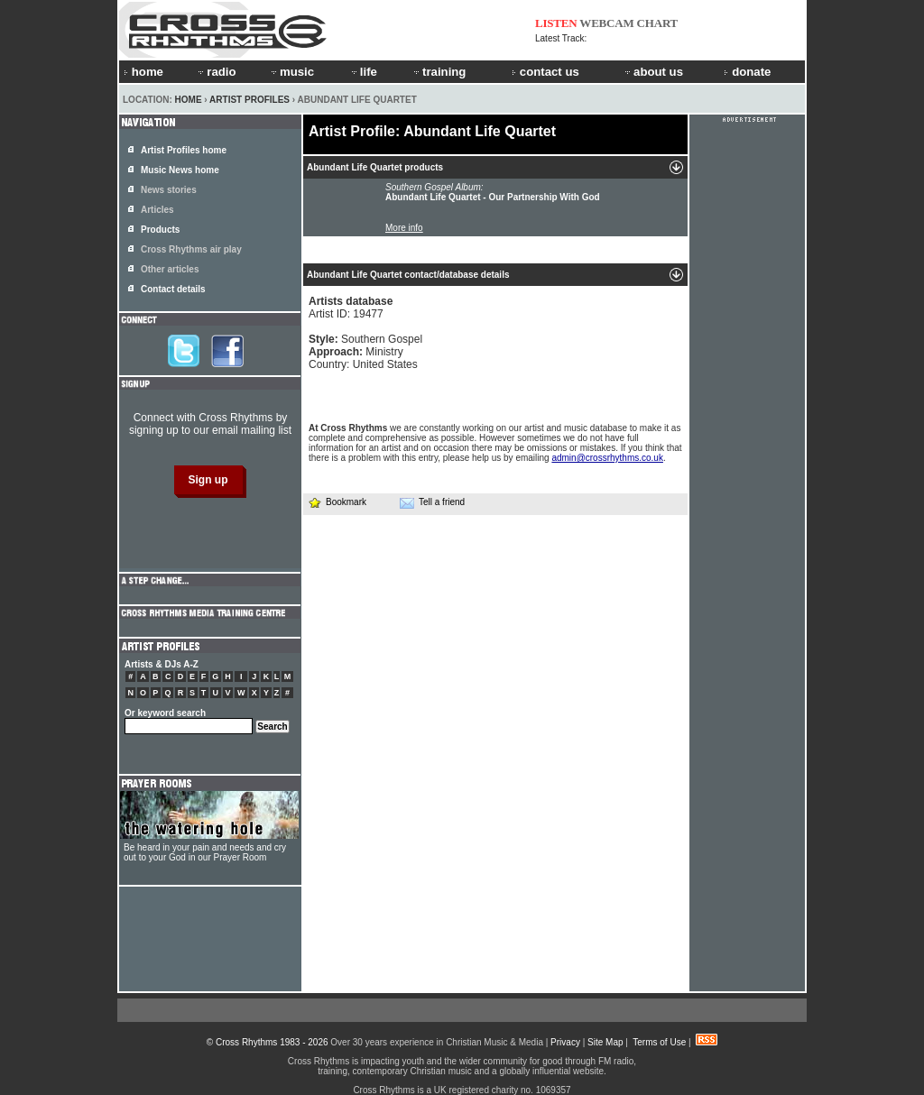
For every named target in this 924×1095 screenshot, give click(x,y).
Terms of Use (659, 1042)
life (363, 71)
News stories (169, 190)
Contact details (173, 289)
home (143, 71)
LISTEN (556, 23)
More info (404, 228)
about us (653, 71)
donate (747, 71)
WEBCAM (606, 23)
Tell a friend (432, 502)
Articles (157, 210)
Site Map (605, 1042)
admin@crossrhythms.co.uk (607, 458)
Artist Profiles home (183, 150)
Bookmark (337, 502)
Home (188, 100)
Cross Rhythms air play (191, 249)
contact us (545, 71)
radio (216, 71)
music (291, 71)
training (438, 71)
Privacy (565, 1042)
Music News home (180, 170)
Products (160, 230)
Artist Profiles (249, 100)
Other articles (170, 269)
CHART (658, 23)
